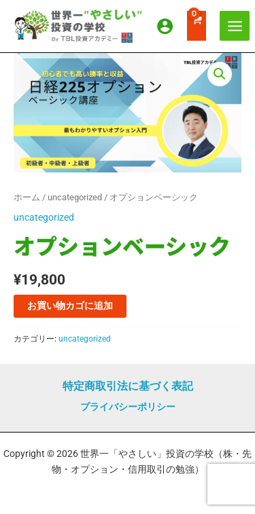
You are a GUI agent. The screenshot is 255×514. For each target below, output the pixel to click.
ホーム (27, 197)
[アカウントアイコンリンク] (164, 26)
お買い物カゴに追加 (70, 305)
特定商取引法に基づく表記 (128, 386)
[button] (219, 74)
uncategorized (75, 197)
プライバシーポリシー (127, 406)
